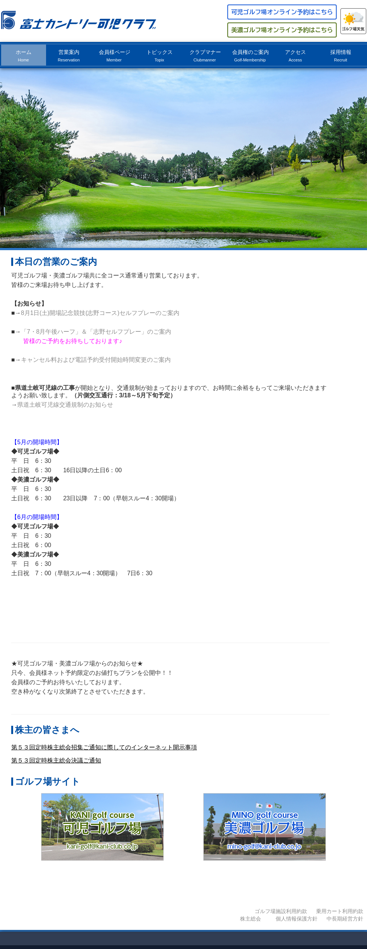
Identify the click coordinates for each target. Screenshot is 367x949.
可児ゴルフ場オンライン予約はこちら (282, 12)
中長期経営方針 (345, 919)
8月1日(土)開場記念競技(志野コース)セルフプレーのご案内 (100, 313)
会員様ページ (114, 55)
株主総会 (250, 919)
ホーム (23, 55)
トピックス (159, 55)
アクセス (295, 55)
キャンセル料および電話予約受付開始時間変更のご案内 (96, 360)
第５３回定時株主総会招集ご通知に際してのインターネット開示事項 (104, 747)
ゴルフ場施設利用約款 (281, 911)
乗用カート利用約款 (339, 911)
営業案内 (69, 55)
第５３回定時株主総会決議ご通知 (56, 760)
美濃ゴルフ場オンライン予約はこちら (282, 30)
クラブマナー (205, 55)
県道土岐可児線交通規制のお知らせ (68, 404)
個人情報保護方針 (297, 919)
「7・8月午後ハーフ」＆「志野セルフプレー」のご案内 (96, 331)
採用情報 (340, 55)
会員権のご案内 (250, 55)
